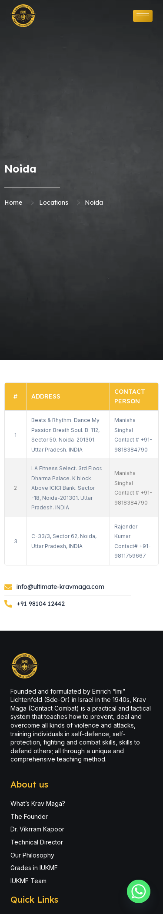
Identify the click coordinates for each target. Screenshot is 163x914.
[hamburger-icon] (143, 16)
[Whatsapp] (138, 891)
